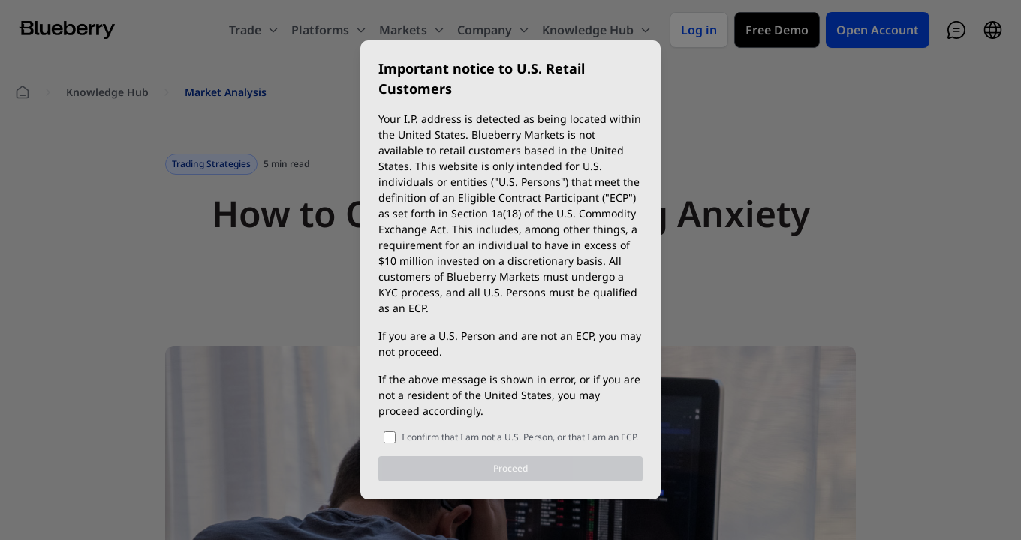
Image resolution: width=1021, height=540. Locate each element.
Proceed (510, 468)
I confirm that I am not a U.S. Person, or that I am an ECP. (520, 436)
